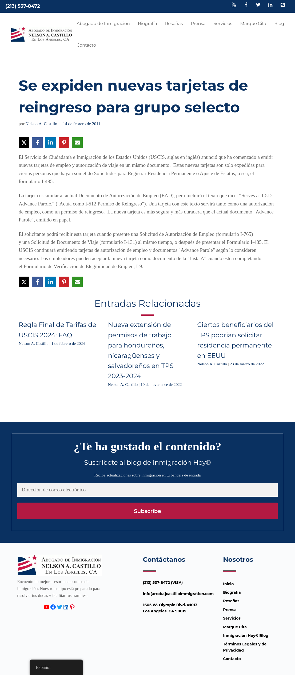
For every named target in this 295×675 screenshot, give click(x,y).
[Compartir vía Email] (77, 142)
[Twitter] (258, 5)
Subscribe (147, 511)
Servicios (222, 23)
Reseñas (174, 23)
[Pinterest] (282, 5)
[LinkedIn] (270, 5)
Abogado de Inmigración (103, 23)
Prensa (198, 23)
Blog (279, 23)
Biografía (147, 23)
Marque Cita (253, 23)
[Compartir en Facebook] (37, 142)
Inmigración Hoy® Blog (245, 635)
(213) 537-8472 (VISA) (163, 582)
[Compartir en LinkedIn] (50, 142)
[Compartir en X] (24, 142)
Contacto (86, 45)
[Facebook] (246, 5)
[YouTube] (234, 5)
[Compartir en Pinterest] (64, 142)
